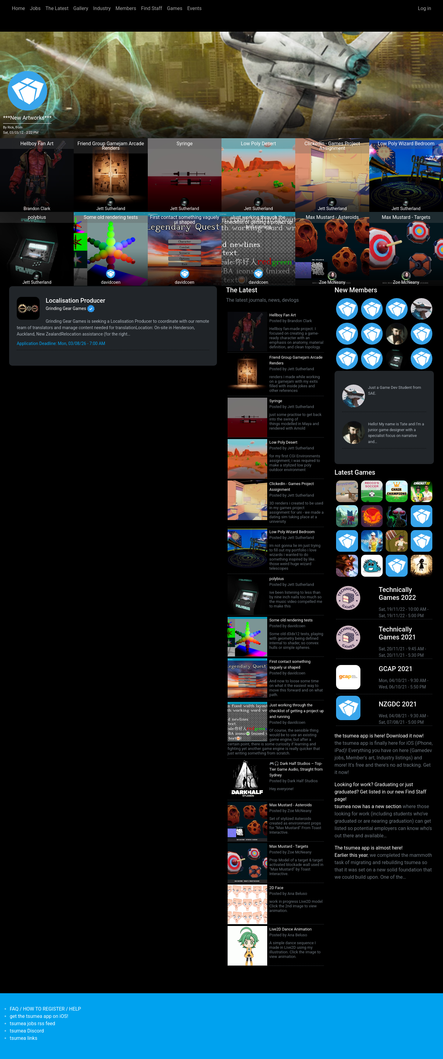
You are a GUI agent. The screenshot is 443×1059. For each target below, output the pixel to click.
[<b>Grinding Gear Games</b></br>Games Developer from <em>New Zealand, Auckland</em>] (28, 308)
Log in (424, 8)
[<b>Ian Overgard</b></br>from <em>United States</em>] (372, 334)
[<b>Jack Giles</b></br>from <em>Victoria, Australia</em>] (422, 334)
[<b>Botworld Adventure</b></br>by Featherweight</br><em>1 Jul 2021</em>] (347, 516)
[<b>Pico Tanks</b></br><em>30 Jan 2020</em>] (347, 541)
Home (18, 8)
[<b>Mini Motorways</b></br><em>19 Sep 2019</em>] (397, 566)
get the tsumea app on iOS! (39, 1016)
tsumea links (23, 1038)
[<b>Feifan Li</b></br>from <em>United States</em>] (372, 359)
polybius (276, 578)
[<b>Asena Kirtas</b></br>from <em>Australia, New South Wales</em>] (372, 309)
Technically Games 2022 (397, 593)
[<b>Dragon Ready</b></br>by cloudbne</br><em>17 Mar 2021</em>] (372, 516)
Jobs (35, 8)
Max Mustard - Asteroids (290, 805)
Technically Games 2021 (397, 633)
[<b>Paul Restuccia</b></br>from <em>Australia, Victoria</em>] (422, 309)
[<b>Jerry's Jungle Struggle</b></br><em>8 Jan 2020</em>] (397, 541)
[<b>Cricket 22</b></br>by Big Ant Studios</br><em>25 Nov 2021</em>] (422, 491)
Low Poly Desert (283, 442)
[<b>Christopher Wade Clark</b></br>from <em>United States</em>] (347, 334)
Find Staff (151, 8)
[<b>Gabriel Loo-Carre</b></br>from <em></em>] (397, 309)
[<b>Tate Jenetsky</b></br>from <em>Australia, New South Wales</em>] (397, 334)
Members (125, 8)
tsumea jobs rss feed (32, 1023)
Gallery (80, 8)
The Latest (56, 8)
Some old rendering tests (291, 620)
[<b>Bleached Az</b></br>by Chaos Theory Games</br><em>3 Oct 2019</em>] (372, 566)
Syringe (275, 401)
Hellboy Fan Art (282, 315)
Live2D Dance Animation (290, 929)
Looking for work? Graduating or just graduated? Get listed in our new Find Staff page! (380, 792)
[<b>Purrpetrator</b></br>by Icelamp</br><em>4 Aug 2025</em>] (347, 491)
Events (194, 8)
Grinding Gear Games (66, 308)
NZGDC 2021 (398, 704)
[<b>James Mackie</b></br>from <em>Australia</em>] (422, 359)
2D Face (276, 887)
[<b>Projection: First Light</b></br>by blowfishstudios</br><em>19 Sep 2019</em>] (422, 566)
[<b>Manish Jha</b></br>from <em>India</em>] (347, 359)
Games (174, 8)
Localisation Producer (75, 300)
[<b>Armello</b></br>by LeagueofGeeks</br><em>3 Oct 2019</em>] (347, 566)
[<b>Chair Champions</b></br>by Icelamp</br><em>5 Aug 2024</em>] (397, 491)
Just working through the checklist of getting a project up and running (296, 711)
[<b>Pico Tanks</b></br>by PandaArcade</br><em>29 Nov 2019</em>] (422, 541)
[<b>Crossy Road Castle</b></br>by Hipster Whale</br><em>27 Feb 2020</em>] (422, 516)
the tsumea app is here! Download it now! (379, 736)
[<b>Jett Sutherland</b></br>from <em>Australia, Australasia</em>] (397, 359)
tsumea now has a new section (368, 806)
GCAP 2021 (396, 669)
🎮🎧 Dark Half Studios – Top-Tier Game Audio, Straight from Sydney (296, 769)
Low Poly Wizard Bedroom (292, 532)
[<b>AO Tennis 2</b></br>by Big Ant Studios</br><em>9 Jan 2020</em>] (372, 541)
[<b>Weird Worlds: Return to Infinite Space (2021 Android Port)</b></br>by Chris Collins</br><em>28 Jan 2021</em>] (397, 516)
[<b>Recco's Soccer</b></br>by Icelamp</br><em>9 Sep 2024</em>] (372, 491)
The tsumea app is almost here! (368, 848)
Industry (102, 8)
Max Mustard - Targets (288, 846)
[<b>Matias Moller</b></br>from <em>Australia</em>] (347, 309)
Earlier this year (351, 855)
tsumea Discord (27, 1031)
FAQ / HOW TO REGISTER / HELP (45, 1009)
